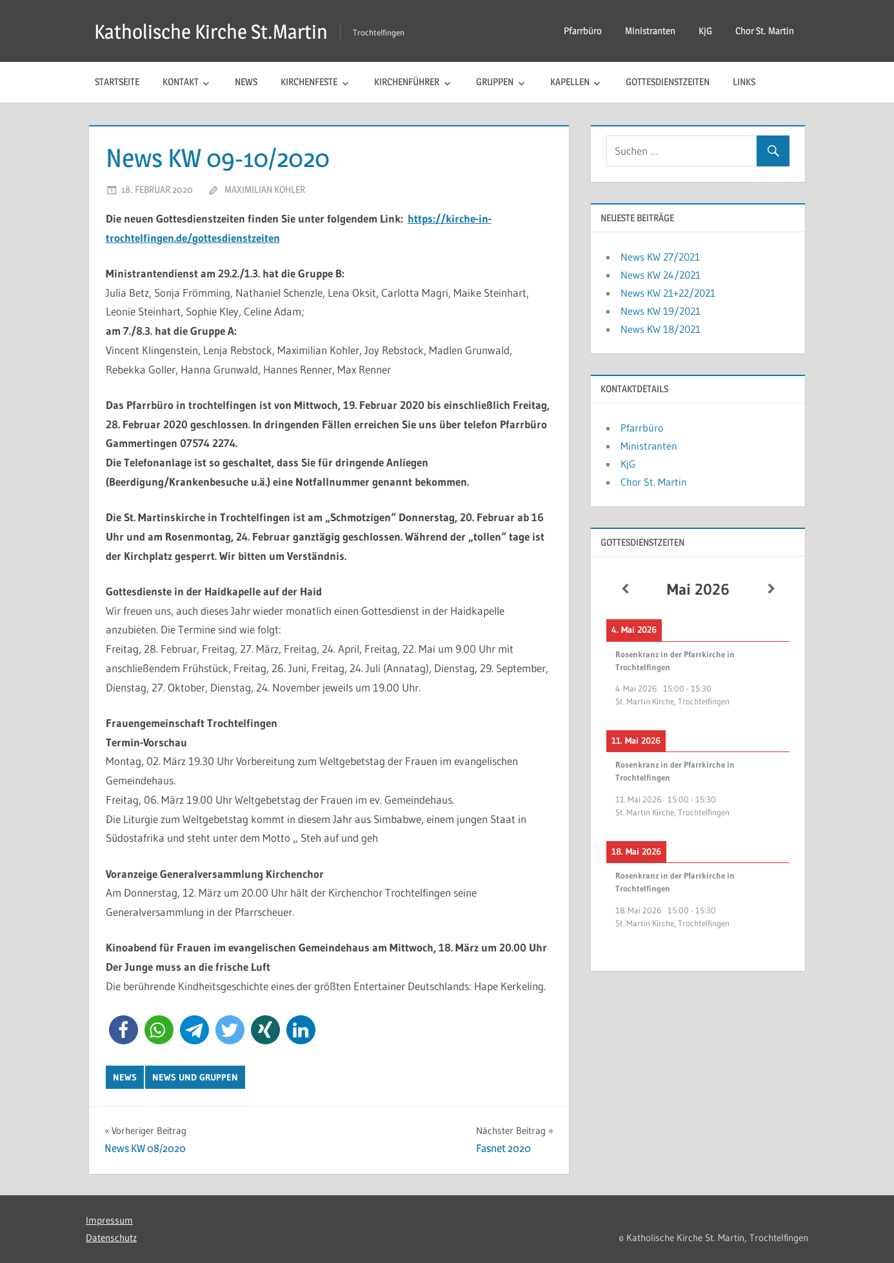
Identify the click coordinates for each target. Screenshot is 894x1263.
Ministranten (650, 31)
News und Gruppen (195, 1077)
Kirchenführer (406, 81)
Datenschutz (111, 1237)
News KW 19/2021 (660, 310)
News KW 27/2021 (660, 256)
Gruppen (494, 81)
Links (744, 81)
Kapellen (570, 81)
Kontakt (181, 81)
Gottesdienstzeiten (668, 81)
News (246, 81)
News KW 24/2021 (660, 274)
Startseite (117, 81)
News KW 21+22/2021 (668, 292)
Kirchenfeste (309, 81)
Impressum (109, 1220)
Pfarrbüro (583, 31)
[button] (123, 1029)
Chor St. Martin (764, 31)
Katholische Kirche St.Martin (214, 31)
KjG (705, 31)
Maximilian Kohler (264, 189)
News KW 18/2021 (660, 329)
